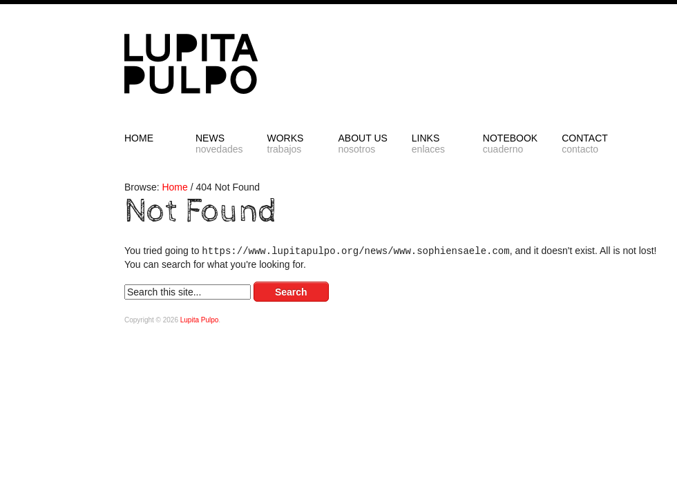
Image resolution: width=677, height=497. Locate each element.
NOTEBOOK (510, 144)
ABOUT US (363, 144)
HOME (138, 138)
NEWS (219, 144)
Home (174, 187)
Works (290, 144)
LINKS (435, 144)
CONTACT (585, 144)
